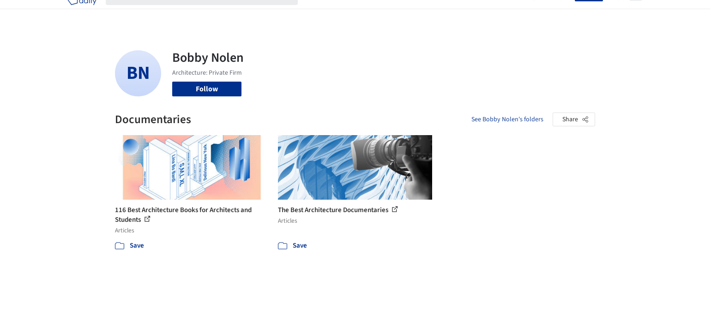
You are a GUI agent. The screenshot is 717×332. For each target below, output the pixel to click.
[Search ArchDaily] (209, 12)
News (485, 13)
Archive (512, 13)
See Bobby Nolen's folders (507, 119)
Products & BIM (394, 13)
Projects (320, 13)
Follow (207, 89)
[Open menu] (635, 13)
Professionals (447, 13)
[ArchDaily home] (81, 13)
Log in (559, 13)
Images (351, 13)
